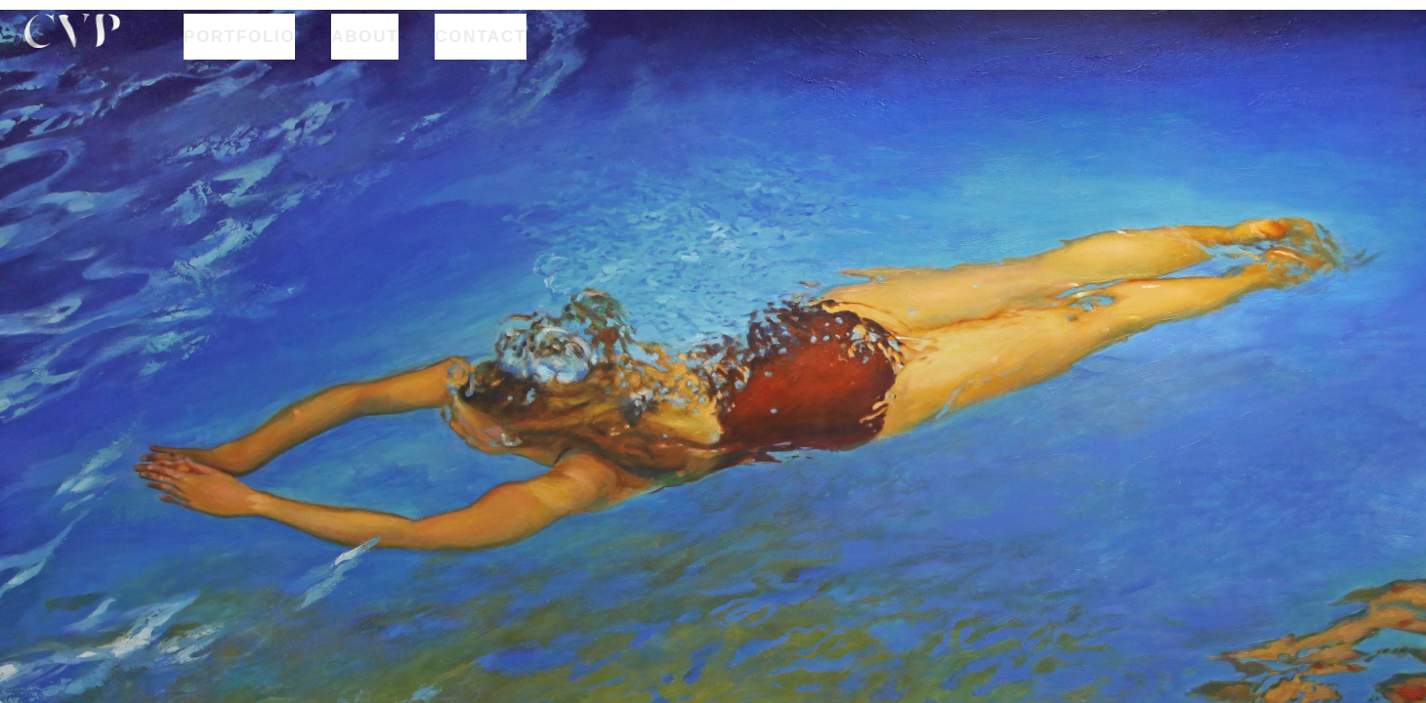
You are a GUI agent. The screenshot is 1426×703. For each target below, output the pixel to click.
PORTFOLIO (239, 31)
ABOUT (364, 31)
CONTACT (480, 31)
